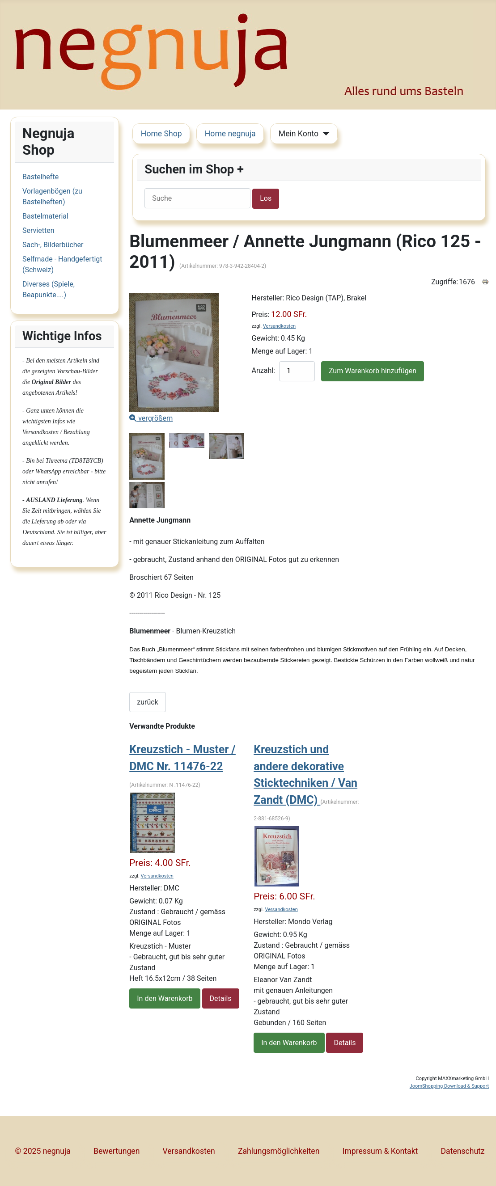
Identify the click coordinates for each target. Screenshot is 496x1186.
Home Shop (161, 133)
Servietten (38, 230)
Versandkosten (279, 326)
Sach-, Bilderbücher (53, 245)
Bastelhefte (40, 177)
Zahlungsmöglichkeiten (278, 1151)
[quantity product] (297, 371)
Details (221, 998)
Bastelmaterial (45, 216)
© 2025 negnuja (43, 1151)
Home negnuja (230, 133)
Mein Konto (298, 133)
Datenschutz (463, 1151)
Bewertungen (116, 1151)
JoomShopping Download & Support (449, 1086)
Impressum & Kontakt (380, 1151)
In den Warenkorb (164, 998)
